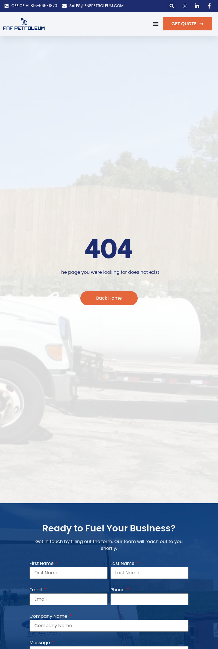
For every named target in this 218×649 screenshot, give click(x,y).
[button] (171, 5)
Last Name (123, 563)
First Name (42, 563)
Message (40, 642)
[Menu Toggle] (156, 24)
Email (36, 590)
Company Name (49, 616)
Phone (118, 590)
